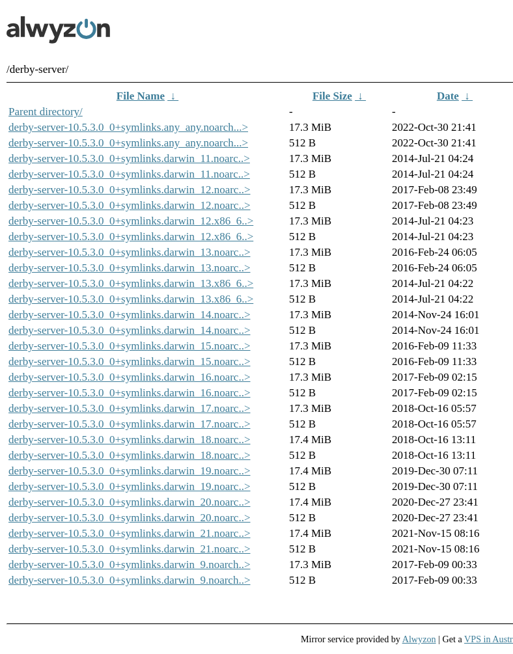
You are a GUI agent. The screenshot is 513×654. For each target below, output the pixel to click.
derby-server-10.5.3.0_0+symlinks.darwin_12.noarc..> (129, 190)
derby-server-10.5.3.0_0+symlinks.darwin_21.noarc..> (129, 533)
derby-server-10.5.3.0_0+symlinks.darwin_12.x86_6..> (130, 221)
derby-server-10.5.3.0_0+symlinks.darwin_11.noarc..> (129, 158)
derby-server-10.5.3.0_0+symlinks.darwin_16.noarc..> (129, 377)
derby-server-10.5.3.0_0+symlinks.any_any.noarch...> (128, 127)
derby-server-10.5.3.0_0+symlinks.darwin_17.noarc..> (129, 408)
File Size (332, 96)
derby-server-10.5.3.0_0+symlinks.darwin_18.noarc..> (129, 439)
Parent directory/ (45, 111)
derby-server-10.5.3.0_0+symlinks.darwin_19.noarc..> (129, 471)
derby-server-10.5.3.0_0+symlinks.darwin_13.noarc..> (129, 252)
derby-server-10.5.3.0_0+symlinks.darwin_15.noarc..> (129, 346)
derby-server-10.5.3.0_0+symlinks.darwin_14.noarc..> (129, 314)
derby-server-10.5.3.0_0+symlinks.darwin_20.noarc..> (129, 502)
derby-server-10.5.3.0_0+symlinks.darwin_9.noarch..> (129, 564)
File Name (141, 96)
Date (448, 96)
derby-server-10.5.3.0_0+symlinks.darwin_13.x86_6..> (130, 283)
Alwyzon (419, 639)
